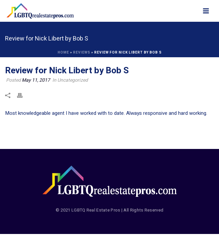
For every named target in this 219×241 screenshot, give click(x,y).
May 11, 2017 (36, 80)
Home (63, 52)
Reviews (81, 52)
